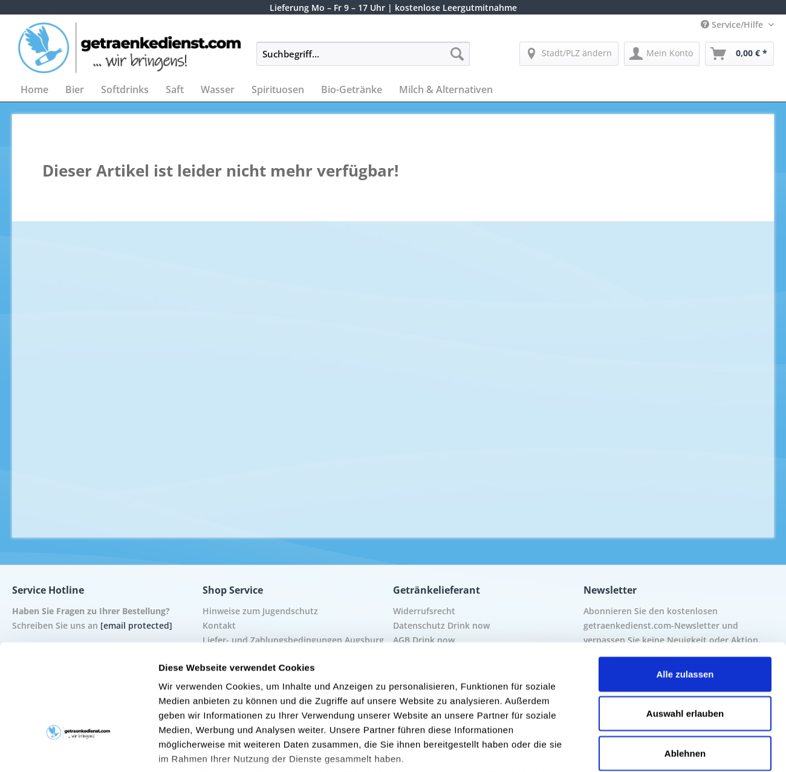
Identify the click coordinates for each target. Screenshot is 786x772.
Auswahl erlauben (685, 626)
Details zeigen (643, 748)
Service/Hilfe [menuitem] (733, 24)
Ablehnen (685, 666)
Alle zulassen (684, 587)
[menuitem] (363, 59)
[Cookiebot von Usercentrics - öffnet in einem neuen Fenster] (78, 748)
